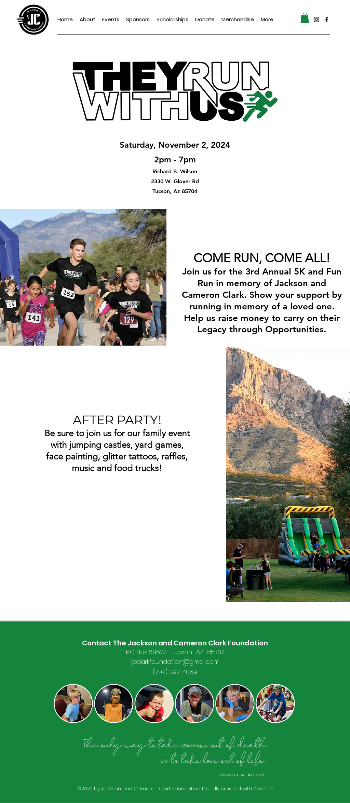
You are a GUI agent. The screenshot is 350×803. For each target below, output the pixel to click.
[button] (304, 18)
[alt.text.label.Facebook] (326, 19)
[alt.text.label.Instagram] (316, 19)
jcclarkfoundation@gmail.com (175, 661)
